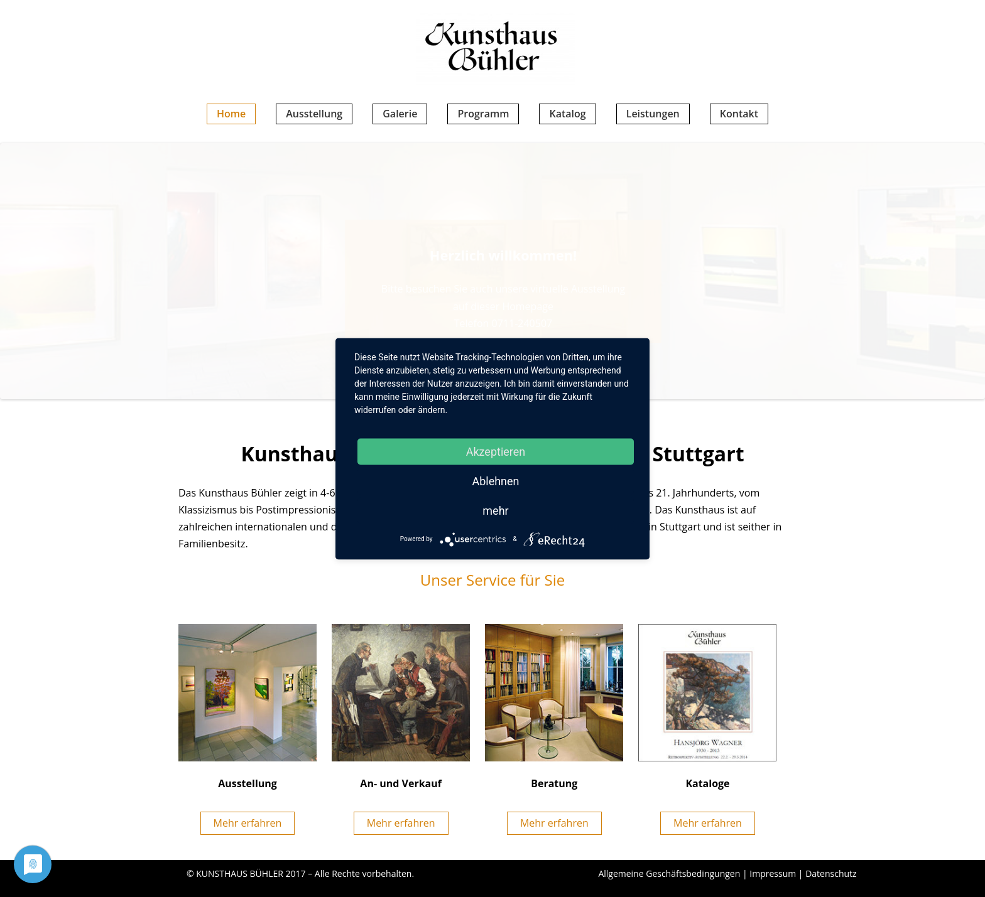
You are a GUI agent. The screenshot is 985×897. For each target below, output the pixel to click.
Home (231, 114)
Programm (483, 114)
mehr (495, 510)
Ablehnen (495, 480)
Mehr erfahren (248, 823)
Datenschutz (830, 873)
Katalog (567, 114)
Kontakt (739, 114)
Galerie (400, 114)
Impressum (772, 873)
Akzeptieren (496, 451)
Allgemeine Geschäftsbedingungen (669, 873)
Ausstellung (314, 114)
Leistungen (653, 114)
